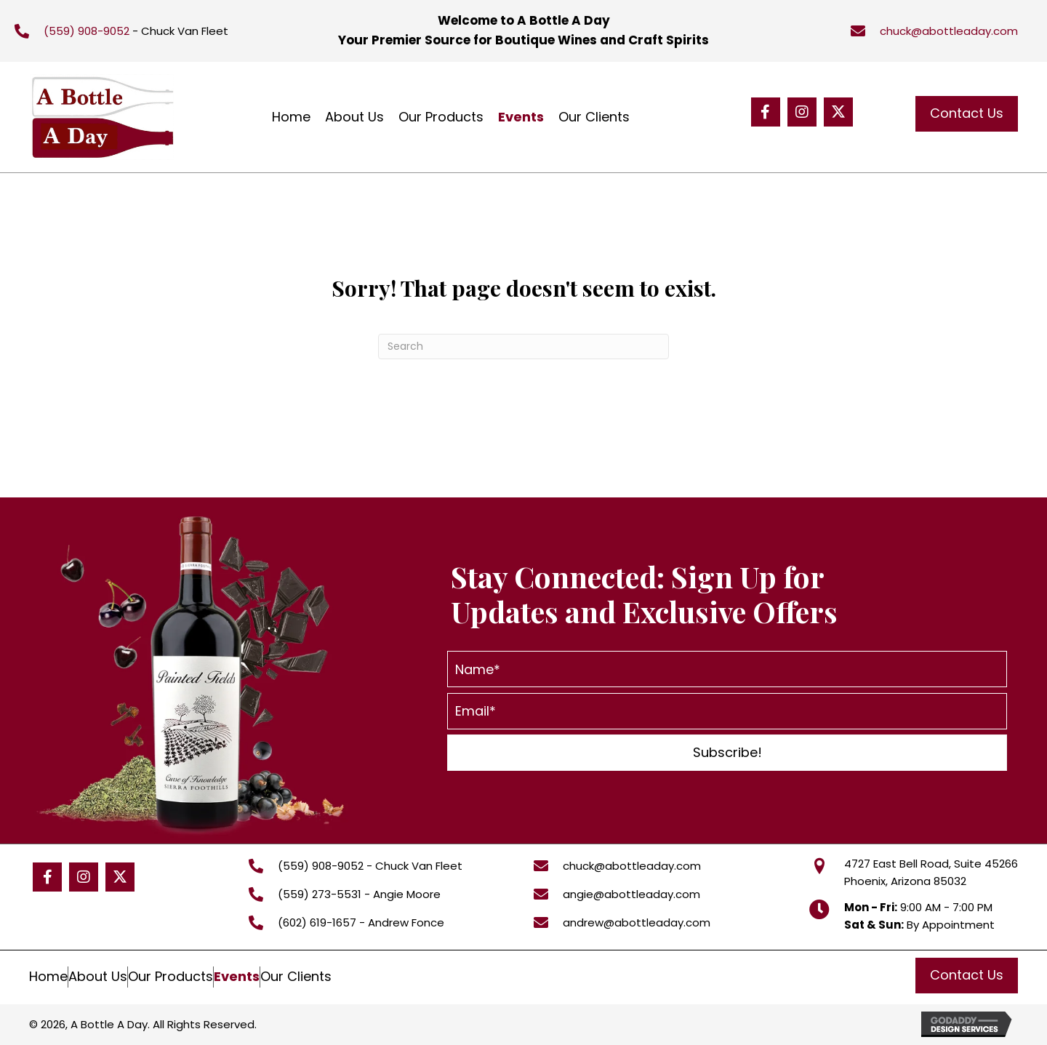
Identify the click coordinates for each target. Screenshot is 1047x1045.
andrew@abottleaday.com (636, 922)
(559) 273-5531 (319, 894)
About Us (97, 976)
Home (48, 976)
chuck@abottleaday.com (949, 31)
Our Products (170, 976)
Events (237, 976)
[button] (765, 112)
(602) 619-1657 (317, 922)
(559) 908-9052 (86, 31)
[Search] (523, 346)
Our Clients (296, 976)
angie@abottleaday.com (631, 894)
